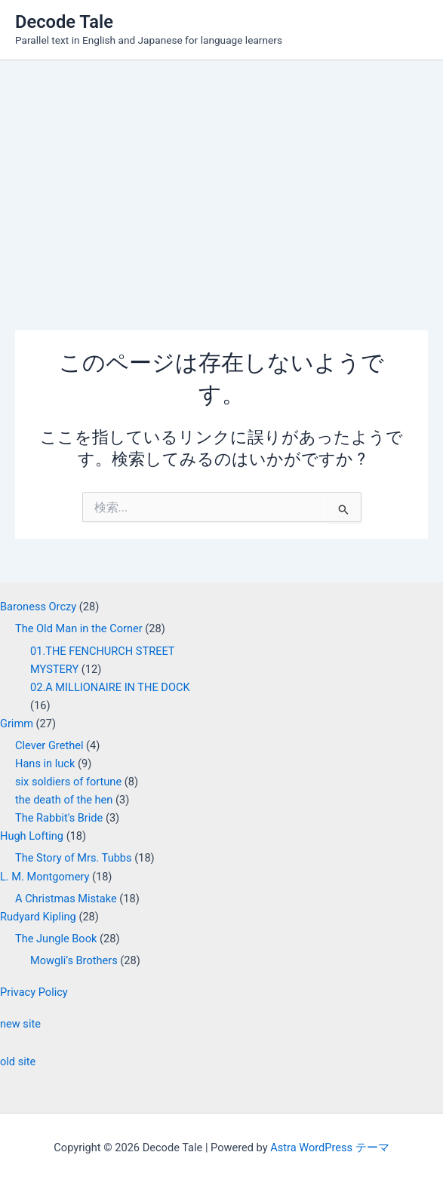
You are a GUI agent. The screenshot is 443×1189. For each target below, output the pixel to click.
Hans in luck (45, 763)
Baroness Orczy (38, 606)
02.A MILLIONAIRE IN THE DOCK (110, 687)
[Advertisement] (221, 173)
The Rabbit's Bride (59, 818)
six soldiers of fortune (68, 781)
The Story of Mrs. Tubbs (73, 858)
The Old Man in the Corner (79, 628)
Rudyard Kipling (38, 916)
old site (17, 1061)
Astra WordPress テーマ (329, 1147)
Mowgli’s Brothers (74, 960)
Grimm (16, 723)
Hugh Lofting (31, 836)
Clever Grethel (49, 745)
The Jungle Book (56, 938)
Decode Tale (64, 21)
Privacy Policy (34, 992)
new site (20, 1024)
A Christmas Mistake (66, 898)
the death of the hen (63, 799)
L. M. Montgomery (44, 876)
